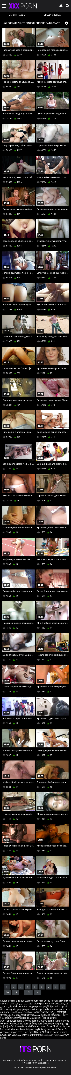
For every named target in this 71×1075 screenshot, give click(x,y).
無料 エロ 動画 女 (43, 1032)
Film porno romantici (50, 1000)
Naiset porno (59, 1009)
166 (28, 992)
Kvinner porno (39, 1026)
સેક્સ (35, 1012)
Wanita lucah (24, 1026)
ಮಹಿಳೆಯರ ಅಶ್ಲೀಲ (47, 1012)
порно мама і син (31, 1017)
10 (7, 992)
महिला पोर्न (36, 1035)
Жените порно (8, 1023)
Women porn (32, 1000)
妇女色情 (17, 1017)
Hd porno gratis (8, 1009)
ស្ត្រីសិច (8, 1017)
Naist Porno (58, 1029)
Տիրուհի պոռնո (59, 1006)
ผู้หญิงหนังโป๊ (10, 1026)
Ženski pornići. (24, 1023)
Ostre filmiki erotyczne (58, 1026)
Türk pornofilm (20, 1006)
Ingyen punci (35, 1006)
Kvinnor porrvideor (42, 1009)
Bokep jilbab (44, 1029)
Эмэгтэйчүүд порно (11, 1020)
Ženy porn (37, 1023)
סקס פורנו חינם (25, 1032)
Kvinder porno (61, 1020)
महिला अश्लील (27, 1015)
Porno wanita (60, 1032)
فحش (37, 1015)
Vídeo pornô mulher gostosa (49, 1003)
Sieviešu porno (30, 1020)
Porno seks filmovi (9, 1029)
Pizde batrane (49, 1017)
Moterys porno (46, 1020)
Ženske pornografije (54, 1023)
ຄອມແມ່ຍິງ (6, 1035)
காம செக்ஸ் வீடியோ (21, 1012)
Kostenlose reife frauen (12, 1000)
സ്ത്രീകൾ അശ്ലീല (51, 1015)
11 (15, 992)
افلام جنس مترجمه (24, 1003)
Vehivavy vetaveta (21, 1035)
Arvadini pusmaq (29, 1029)
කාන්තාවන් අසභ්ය (51, 1035)
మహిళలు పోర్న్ (13, 1015)
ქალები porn (24, 1009)
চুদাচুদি (46, 1006)
